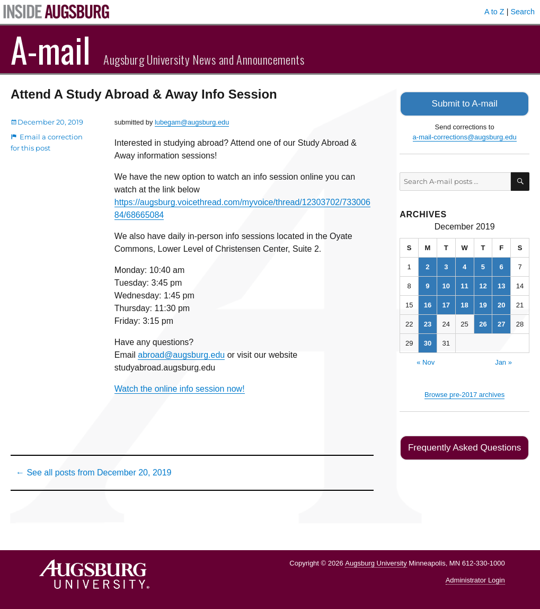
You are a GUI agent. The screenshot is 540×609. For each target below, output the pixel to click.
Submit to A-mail (465, 103)
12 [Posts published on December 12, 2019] (482, 285)
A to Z (494, 11)
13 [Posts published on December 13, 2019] (501, 285)
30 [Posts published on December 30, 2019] (427, 342)
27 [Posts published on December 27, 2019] (501, 323)
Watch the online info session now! (179, 388)
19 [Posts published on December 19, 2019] (482, 304)
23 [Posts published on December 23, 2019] (427, 323)
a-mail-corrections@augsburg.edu (465, 136)
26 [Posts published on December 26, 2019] (482, 323)
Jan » (503, 361)
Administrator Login (475, 580)
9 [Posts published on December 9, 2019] (427, 285)
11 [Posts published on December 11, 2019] (464, 285)
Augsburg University (375, 563)
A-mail (51, 49)
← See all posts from (93, 472)
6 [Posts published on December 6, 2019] (501, 266)
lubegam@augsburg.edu (192, 122)
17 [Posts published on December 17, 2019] (446, 304)
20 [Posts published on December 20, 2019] (501, 304)
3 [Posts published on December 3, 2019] (446, 266)
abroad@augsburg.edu (181, 354)
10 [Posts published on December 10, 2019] (446, 285)
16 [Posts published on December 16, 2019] (427, 304)
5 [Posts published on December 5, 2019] (483, 266)
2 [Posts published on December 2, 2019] (427, 266)
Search (522, 11)
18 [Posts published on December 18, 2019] (464, 304)
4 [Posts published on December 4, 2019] (464, 266)
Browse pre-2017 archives (464, 394)
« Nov (426, 361)
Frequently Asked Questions (464, 446)
